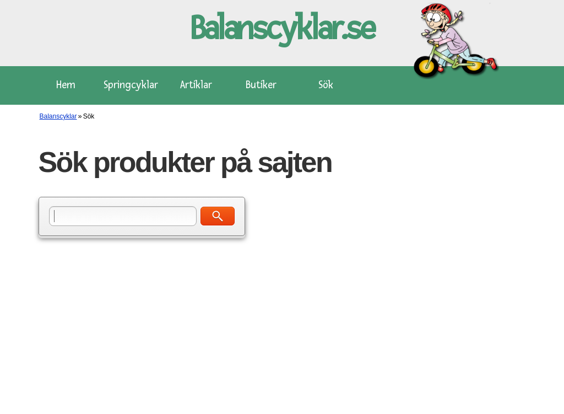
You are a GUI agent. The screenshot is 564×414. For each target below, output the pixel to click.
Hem (65, 85)
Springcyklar (131, 85)
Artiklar (196, 85)
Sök (325, 85)
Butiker (261, 85)
